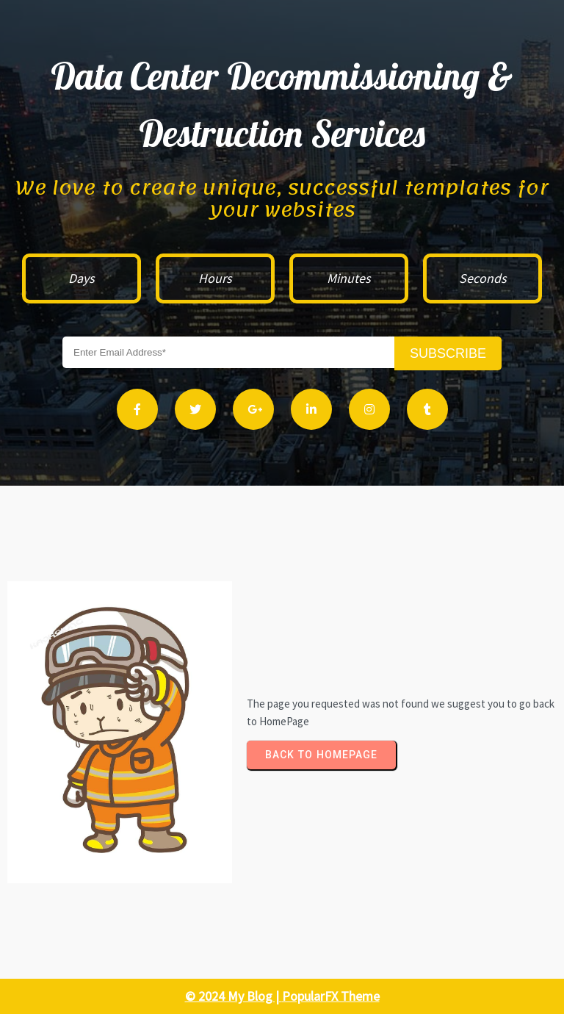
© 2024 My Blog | (233, 996)
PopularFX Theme (331, 996)
